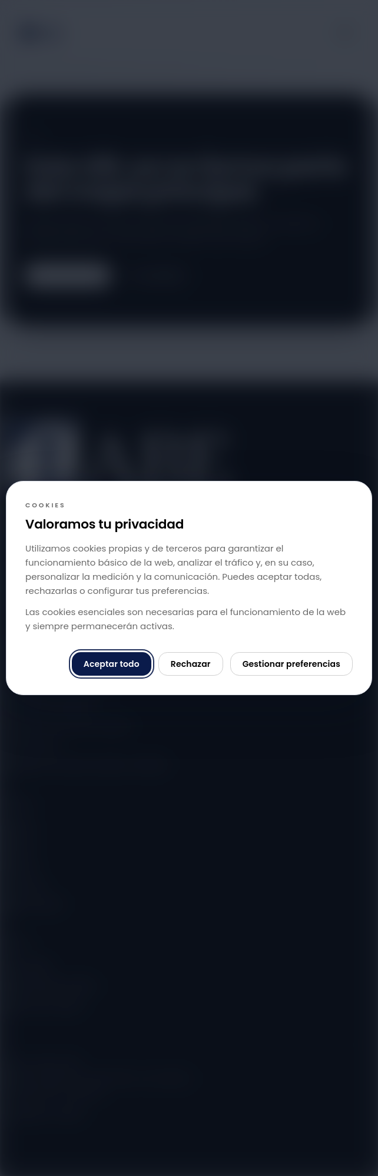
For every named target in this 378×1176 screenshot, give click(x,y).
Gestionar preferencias (291, 664)
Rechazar (191, 664)
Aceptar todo (112, 664)
